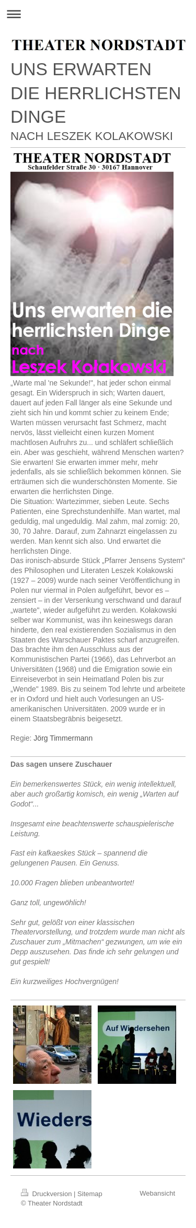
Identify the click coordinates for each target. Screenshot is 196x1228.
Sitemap (89, 1194)
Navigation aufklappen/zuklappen (98, 14)
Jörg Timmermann (63, 738)
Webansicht (157, 1193)
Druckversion (47, 1194)
